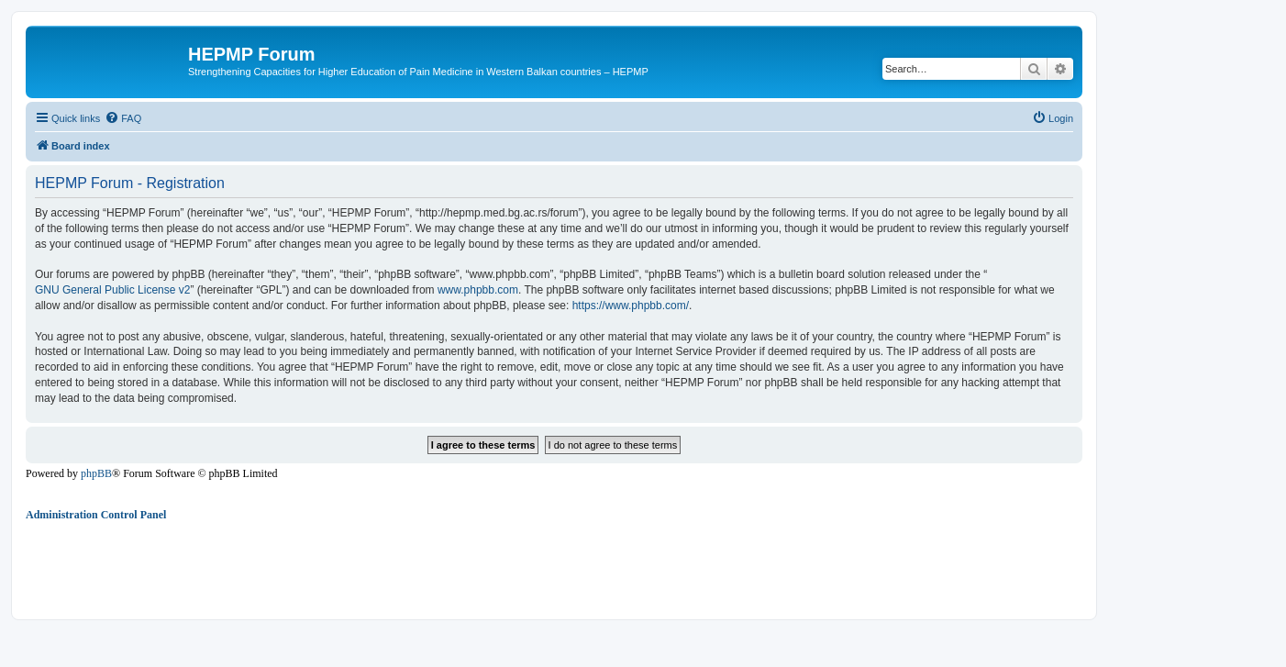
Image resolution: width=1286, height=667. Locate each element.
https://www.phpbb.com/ (630, 305)
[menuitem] (123, 118)
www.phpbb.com (478, 289)
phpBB (96, 473)
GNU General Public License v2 (112, 289)
